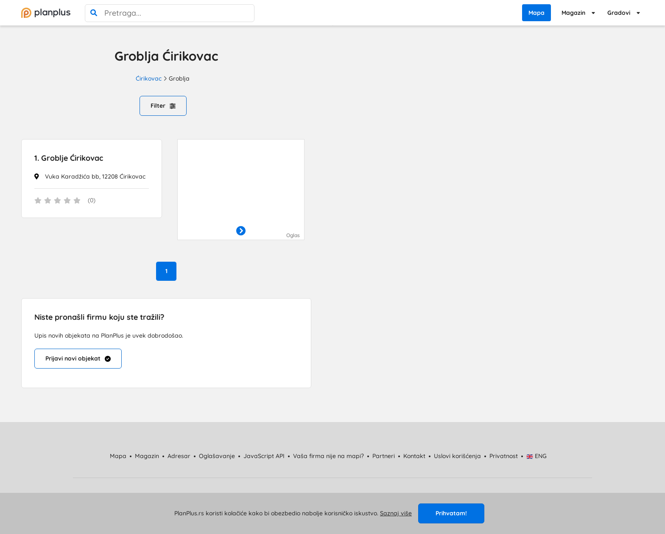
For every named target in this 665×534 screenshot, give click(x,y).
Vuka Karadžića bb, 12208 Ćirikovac (95, 176)
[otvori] (240, 231)
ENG (536, 456)
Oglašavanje (217, 456)
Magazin (573, 13)
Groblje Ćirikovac (68, 158)
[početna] (45, 12)
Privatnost (503, 456)
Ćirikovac (149, 78)
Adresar (179, 456)
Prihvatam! (451, 513)
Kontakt (414, 456)
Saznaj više (396, 513)
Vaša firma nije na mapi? (328, 456)
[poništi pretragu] (245, 13)
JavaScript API (264, 456)
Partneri (383, 456)
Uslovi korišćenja (457, 456)
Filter (163, 105)
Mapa (536, 13)
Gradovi (618, 13)
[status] (91, 201)
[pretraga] (93, 13)
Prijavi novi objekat (78, 358)
